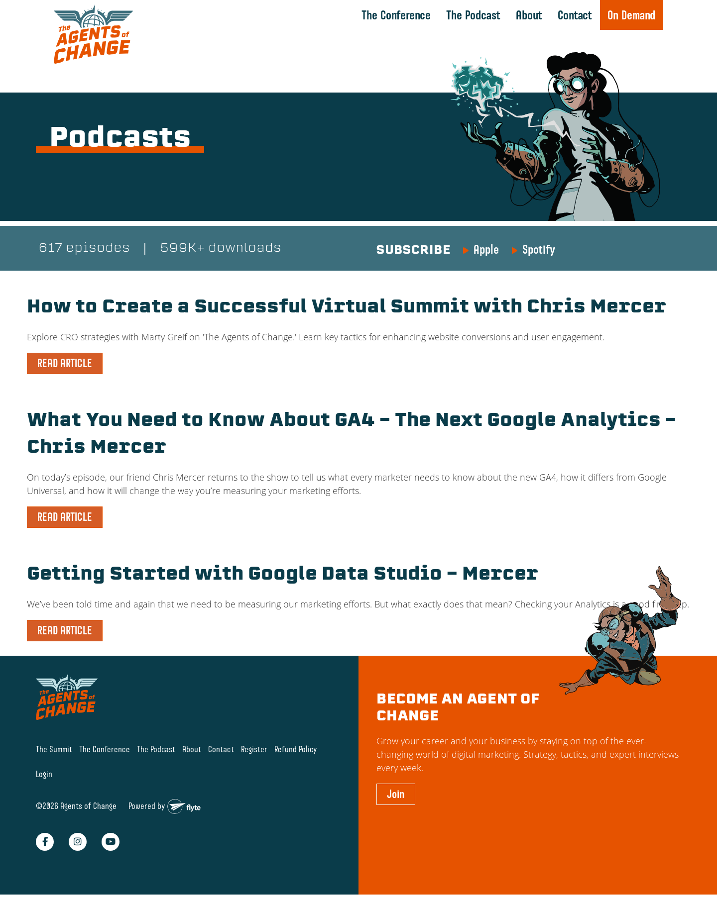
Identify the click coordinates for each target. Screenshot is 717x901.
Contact (575, 14)
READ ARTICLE (64, 363)
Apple (486, 249)
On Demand (631, 14)
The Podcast (473, 14)
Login (44, 774)
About (529, 14)
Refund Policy (295, 749)
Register (254, 749)
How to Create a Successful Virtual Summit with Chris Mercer (346, 308)
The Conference (396, 14)
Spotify (538, 249)
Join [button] (396, 794)
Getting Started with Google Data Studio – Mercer (282, 575)
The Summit (54, 749)
